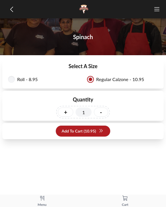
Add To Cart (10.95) (82, 131)
